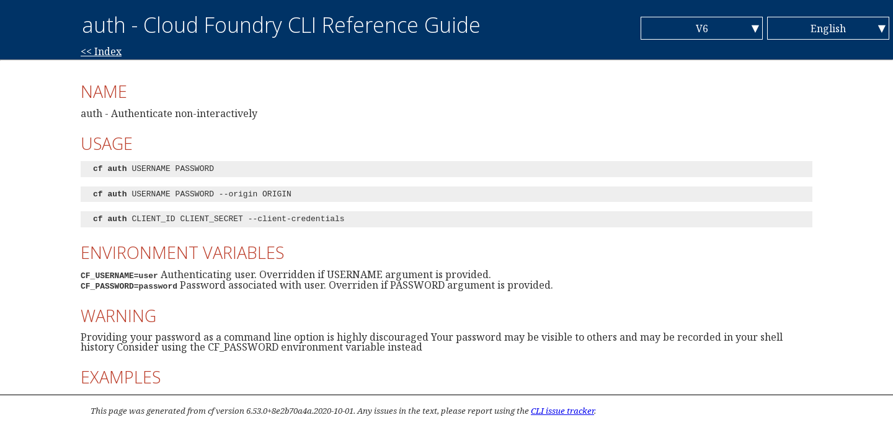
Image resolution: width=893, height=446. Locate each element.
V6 (702, 28)
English (828, 28)
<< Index (101, 51)
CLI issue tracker (562, 410)
